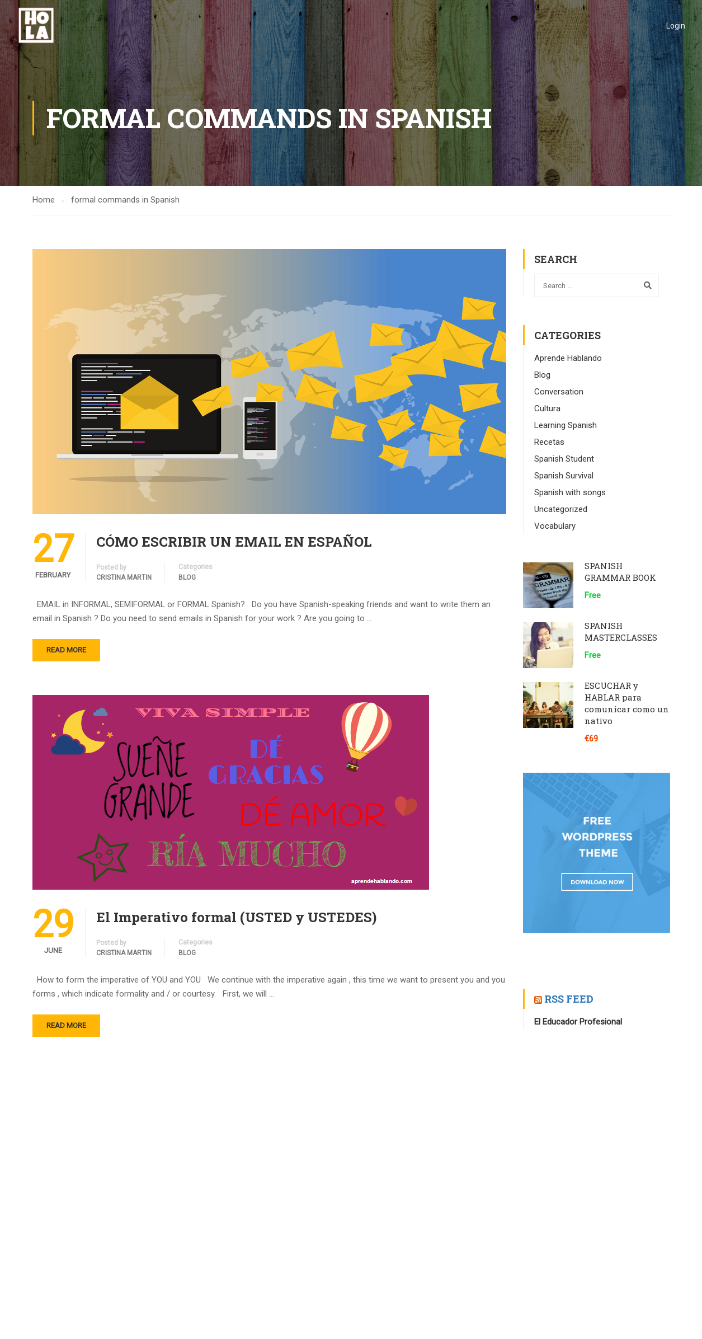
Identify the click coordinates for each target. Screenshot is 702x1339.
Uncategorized (560, 509)
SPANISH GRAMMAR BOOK (620, 571)
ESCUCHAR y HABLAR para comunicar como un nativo (627, 703)
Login (675, 25)
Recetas (549, 442)
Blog (187, 577)
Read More (66, 650)
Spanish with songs (570, 492)
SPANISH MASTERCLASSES (621, 631)
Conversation (558, 392)
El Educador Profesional (578, 1022)
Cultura (547, 408)
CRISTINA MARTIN (124, 577)
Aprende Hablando (568, 358)
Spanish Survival (563, 476)
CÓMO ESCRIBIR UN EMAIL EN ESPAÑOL (233, 542)
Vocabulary (555, 526)
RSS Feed (568, 999)
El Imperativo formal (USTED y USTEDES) (236, 917)
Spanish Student (564, 459)
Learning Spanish (565, 425)
